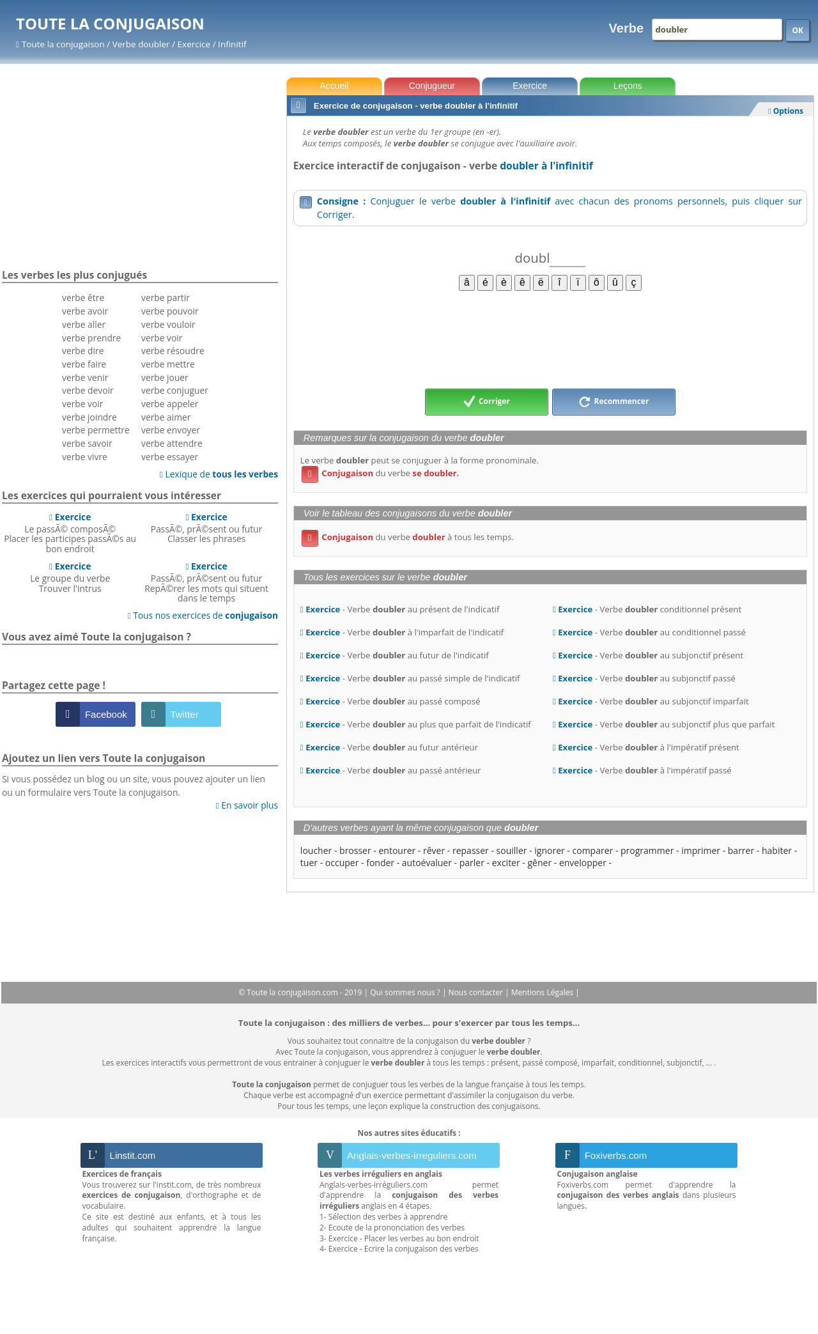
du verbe (380, 473)
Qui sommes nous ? (406, 992)
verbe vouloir (168, 324)
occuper (342, 863)
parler (471, 863)
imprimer (700, 850)
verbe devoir (88, 390)
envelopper (582, 863)
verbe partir (165, 297)
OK (797, 30)
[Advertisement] (550, 339)
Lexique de (219, 474)
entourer (396, 850)
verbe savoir (87, 443)
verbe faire (84, 364)
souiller (512, 850)
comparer (593, 850)
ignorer (549, 850)
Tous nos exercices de (203, 615)
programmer (647, 850)
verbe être (83, 297)
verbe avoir (85, 311)
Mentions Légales (543, 992)
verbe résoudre (172, 351)
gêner (540, 863)
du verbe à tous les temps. (408, 537)
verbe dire (83, 351)
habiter (777, 850)
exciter (506, 863)
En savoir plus (247, 805)
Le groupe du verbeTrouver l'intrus (70, 577)
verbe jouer (165, 377)
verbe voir (82, 404)
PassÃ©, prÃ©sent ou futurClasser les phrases (207, 528)
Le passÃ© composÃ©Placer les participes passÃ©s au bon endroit (70, 533)
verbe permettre (96, 430)
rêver (434, 850)
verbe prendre (91, 338)
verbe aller (83, 324)
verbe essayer (169, 457)
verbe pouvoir (170, 311)
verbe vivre (84, 457)
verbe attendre (172, 443)
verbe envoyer (170, 430)
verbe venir (85, 377)
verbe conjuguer (174, 390)
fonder (380, 863)
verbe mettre (168, 364)
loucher (316, 850)
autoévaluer (427, 863)
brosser (355, 850)
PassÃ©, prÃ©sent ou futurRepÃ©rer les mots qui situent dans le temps (206, 582)
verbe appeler (169, 404)
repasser (470, 850)
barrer (741, 850)
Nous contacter (477, 992)
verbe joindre (89, 417)
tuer (309, 863)
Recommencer (613, 402)
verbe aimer (165, 417)
